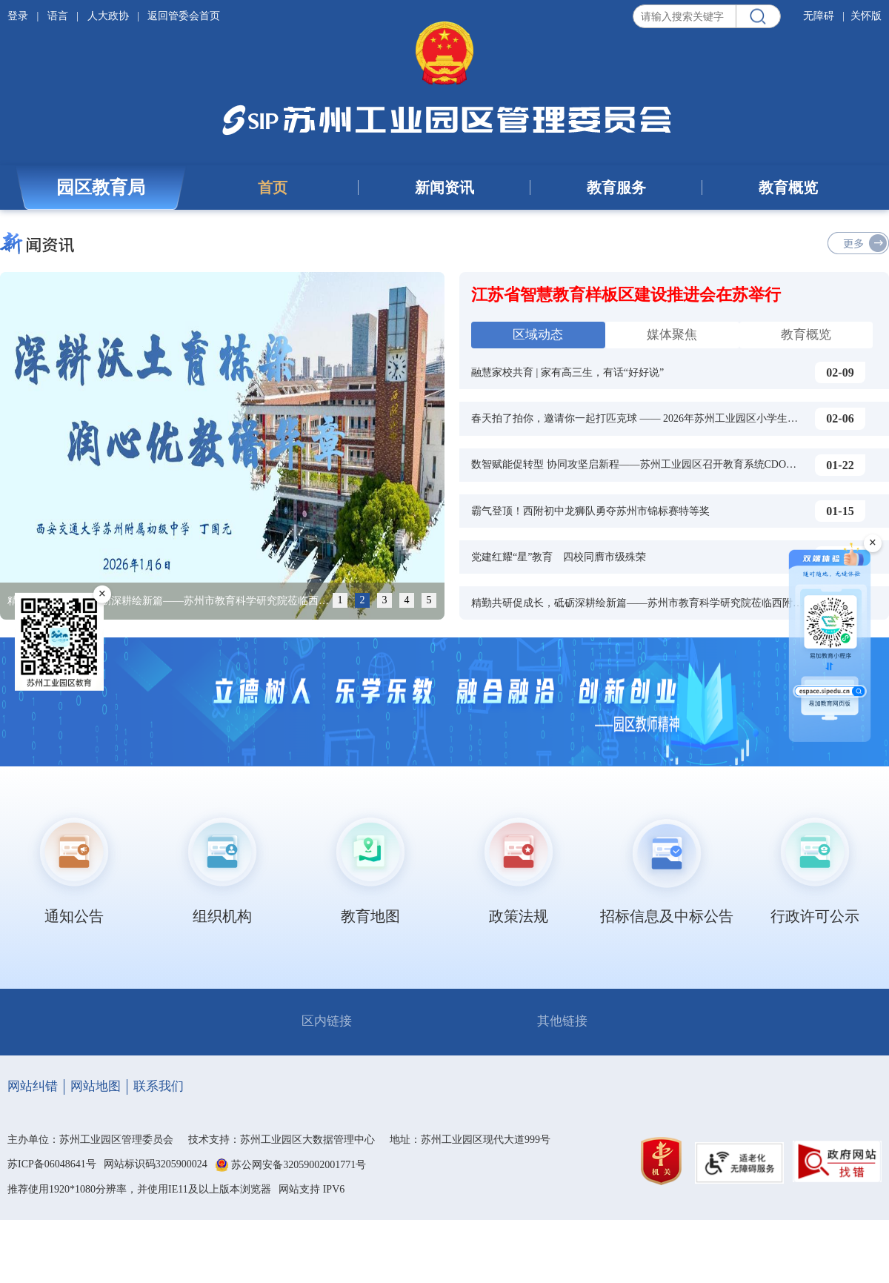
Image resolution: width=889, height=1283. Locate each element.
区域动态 (538, 335)
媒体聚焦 (672, 335)
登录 (19, 15)
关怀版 (866, 15)
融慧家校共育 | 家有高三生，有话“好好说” (567, 372)
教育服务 (616, 187)
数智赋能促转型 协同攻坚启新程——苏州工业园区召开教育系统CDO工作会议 (649, 464)
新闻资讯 (444, 187)
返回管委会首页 (183, 15)
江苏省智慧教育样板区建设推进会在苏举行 (626, 294)
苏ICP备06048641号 (51, 1164)
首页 (272, 187)
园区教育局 (100, 187)
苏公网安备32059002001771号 (298, 1164)
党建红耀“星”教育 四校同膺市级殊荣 (558, 557)
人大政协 (108, 15)
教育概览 (788, 187)
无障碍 (818, 15)
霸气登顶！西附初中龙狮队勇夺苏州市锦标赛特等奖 (590, 511)
